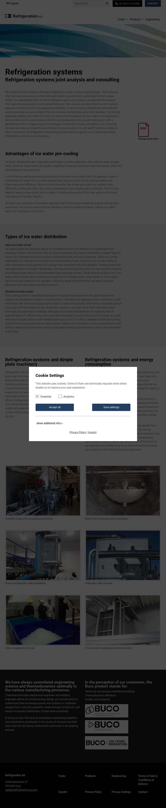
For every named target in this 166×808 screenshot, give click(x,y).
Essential (44, 396)
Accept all (55, 407)
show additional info (50, 423)
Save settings (111, 407)
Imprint (92, 432)
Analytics (67, 396)
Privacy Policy (78, 432)
